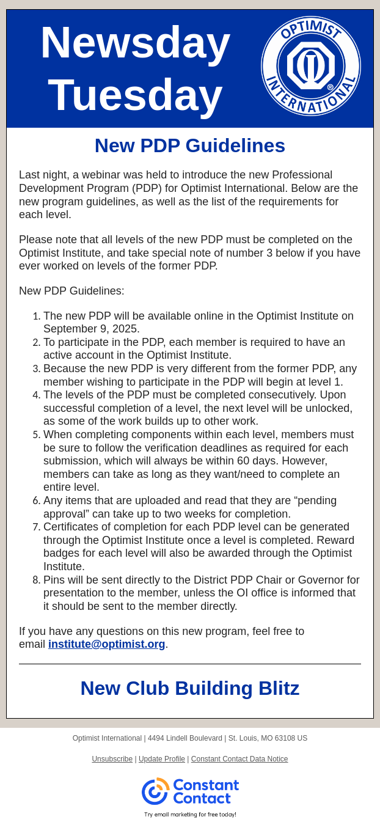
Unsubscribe (112, 759)
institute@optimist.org (107, 644)
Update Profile (162, 759)
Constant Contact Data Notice (239, 759)
